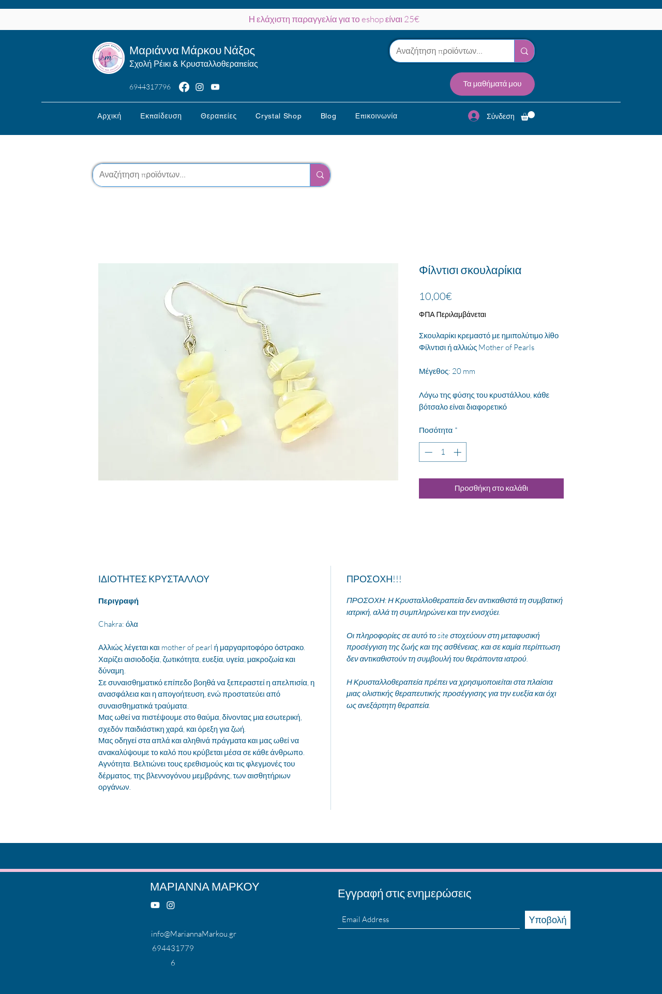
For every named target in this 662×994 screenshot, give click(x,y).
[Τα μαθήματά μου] (492, 84)
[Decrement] (427, 452)
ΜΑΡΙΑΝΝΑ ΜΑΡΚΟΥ (205, 886)
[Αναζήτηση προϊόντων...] (444, 51)
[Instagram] (199, 87)
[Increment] (458, 452)
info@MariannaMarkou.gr (193, 934)
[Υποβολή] (547, 920)
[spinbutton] (443, 452)
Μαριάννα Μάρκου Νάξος (192, 50)
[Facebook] (184, 87)
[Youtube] (155, 905)
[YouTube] (215, 87)
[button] (161, 116)
